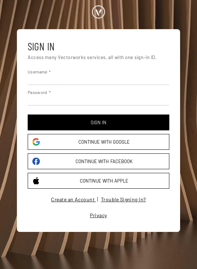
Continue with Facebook (82, 161)
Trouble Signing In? (123, 199)
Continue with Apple (80, 181)
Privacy (98, 215)
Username (37, 71)
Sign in (98, 122)
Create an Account (73, 199)
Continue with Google (81, 142)
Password (37, 92)
